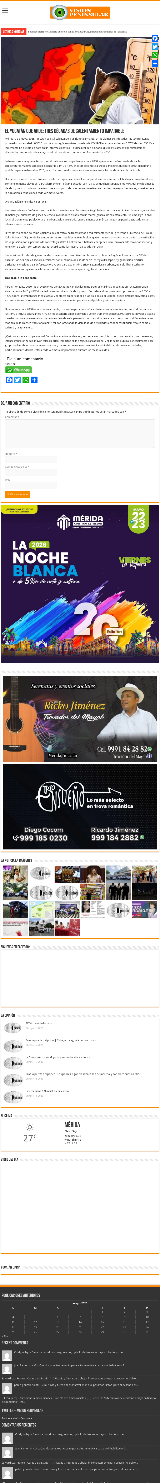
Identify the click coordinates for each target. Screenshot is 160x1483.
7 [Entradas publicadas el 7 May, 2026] (80, 1317)
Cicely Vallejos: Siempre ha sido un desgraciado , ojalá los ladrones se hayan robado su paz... (69, 1352)
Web (7, 479)
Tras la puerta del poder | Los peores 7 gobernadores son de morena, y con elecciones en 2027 (83, 1074)
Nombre (11, 453)
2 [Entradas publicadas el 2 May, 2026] (124, 1312)
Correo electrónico (17, 466)
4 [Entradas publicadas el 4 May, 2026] (13, 1317)
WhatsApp (22, 370)
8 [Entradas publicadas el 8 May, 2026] (102, 1317)
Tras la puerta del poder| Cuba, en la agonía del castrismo (61, 1040)
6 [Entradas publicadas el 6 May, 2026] (57, 1317)
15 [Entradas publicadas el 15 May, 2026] (102, 1322)
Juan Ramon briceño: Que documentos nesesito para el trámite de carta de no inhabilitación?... (70, 1365)
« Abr (5, 1336)
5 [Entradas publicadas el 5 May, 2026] (35, 1317)
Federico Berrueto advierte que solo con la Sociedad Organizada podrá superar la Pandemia (77, 31)
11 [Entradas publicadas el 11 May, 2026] (12, 1322)
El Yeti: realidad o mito (39, 1023)
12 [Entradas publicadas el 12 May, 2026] (35, 1322)
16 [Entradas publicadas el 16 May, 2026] (124, 1322)
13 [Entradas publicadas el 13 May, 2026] (57, 1322)
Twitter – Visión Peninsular (22, 1410)
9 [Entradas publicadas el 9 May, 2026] (124, 1317)
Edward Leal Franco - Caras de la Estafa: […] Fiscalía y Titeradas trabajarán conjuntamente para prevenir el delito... (70, 1378)
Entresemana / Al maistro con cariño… (48, 1091)
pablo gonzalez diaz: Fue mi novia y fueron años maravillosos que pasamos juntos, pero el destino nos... (76, 1385)
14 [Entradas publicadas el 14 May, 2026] (80, 1322)
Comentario (12, 416)
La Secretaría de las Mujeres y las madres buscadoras (58, 1057)
